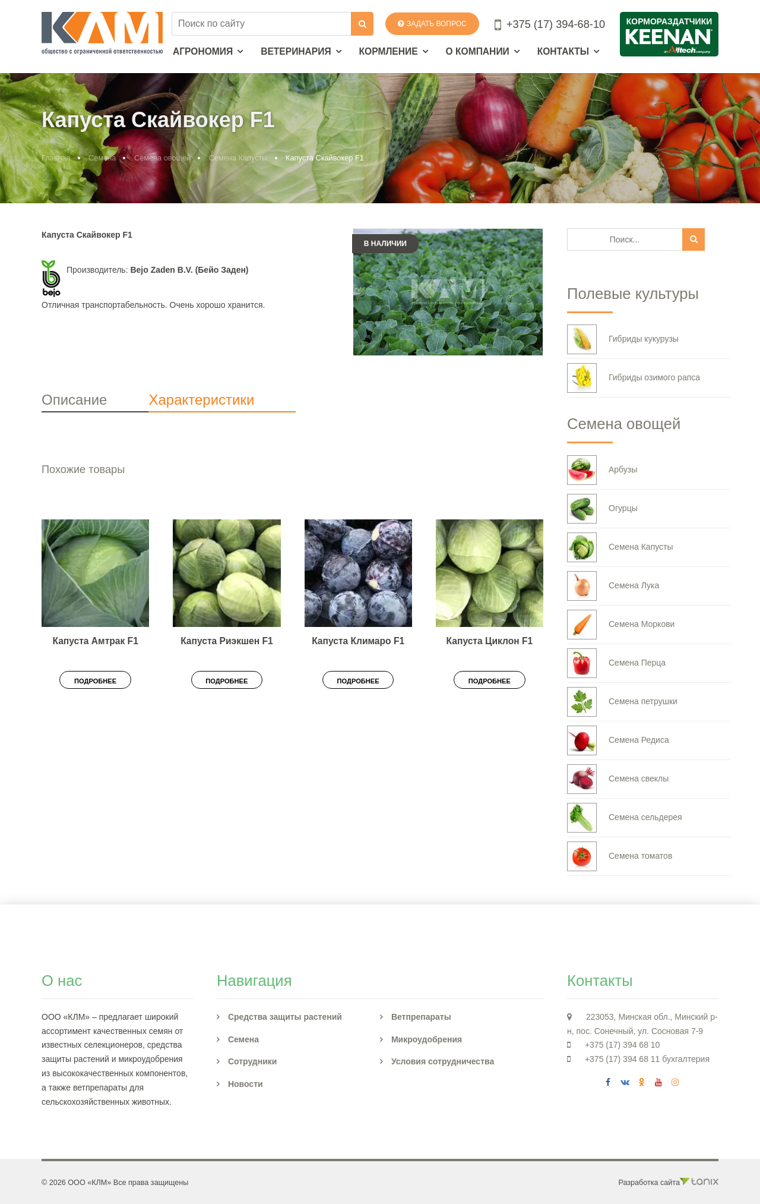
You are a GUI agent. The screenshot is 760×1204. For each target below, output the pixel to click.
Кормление (388, 51)
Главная (56, 157)
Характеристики (201, 400)
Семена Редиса (618, 740)
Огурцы (602, 509)
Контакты (563, 51)
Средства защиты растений (285, 1017)
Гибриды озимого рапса (633, 378)
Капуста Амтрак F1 (95, 641)
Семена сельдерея (624, 818)
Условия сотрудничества (442, 1061)
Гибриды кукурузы (623, 339)
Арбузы (602, 470)
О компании (477, 51)
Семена (102, 157)
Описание (74, 400)
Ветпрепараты (421, 1017)
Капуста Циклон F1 (489, 641)
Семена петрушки (622, 702)
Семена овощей (162, 157)
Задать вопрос (432, 24)
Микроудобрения (426, 1039)
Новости (245, 1084)
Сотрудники (252, 1061)
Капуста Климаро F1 (358, 641)
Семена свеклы (618, 779)
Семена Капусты (238, 157)
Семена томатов (619, 856)
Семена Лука (613, 586)
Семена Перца (616, 663)
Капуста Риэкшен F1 (226, 641)
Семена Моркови (620, 624)
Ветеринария (296, 51)
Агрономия (203, 51)
